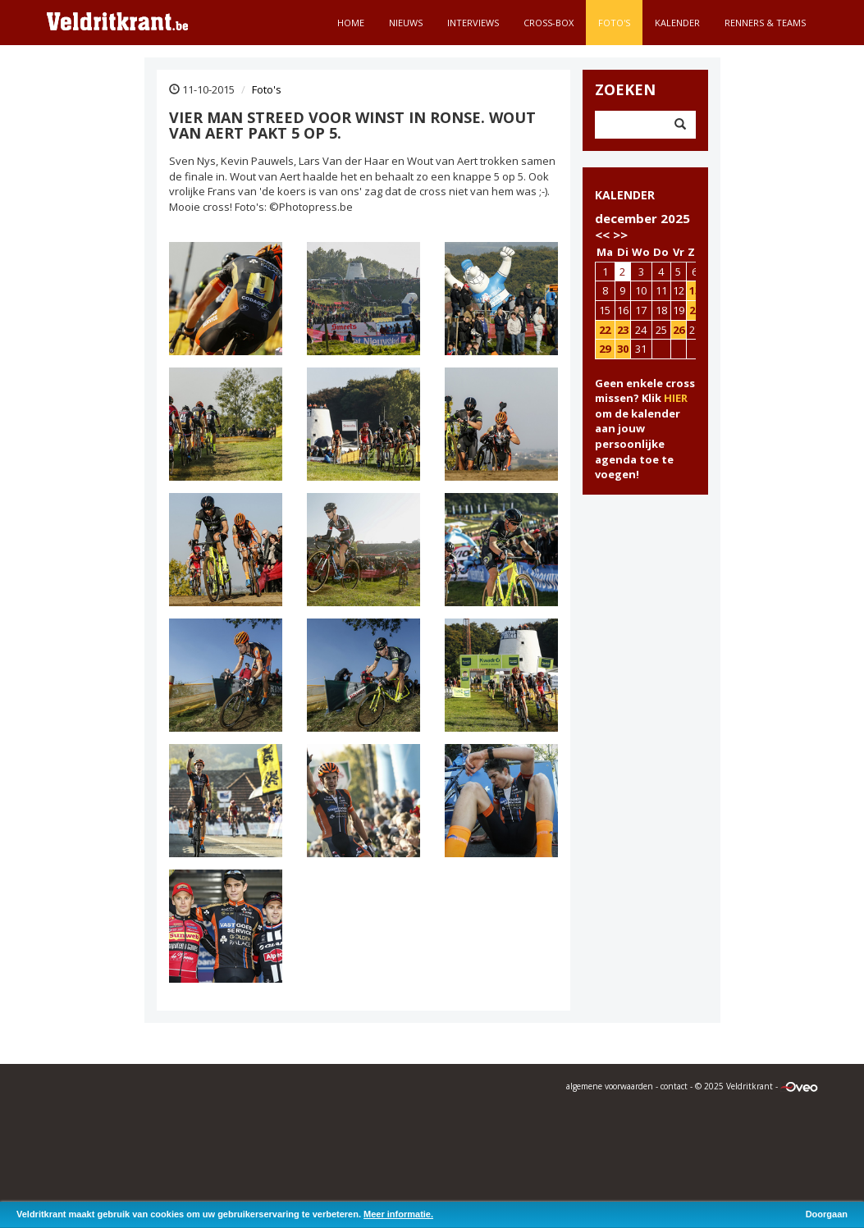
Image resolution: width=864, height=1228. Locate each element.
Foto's (614, 22)
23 (623, 329)
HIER (676, 397)
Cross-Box (548, 22)
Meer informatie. (398, 1214)
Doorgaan (827, 1214)
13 (695, 290)
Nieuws (406, 22)
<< (602, 234)
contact (674, 1086)
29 (604, 348)
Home (350, 22)
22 (604, 329)
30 (623, 348)
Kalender (677, 22)
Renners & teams (765, 22)
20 (695, 310)
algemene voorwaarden (609, 1086)
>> (620, 234)
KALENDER (625, 195)
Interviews (473, 22)
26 (678, 329)
